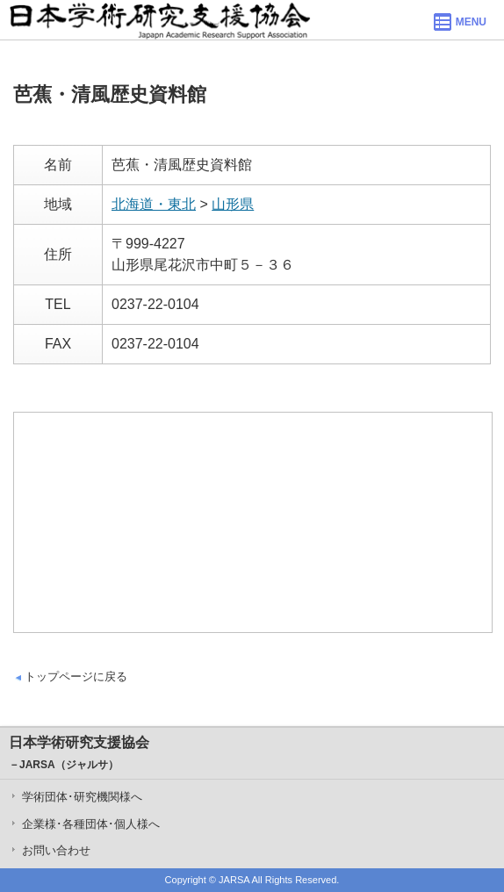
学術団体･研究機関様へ (82, 796)
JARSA (234, 879)
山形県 (233, 204)
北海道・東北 (154, 204)
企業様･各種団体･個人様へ (91, 824)
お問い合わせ (56, 850)
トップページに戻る (76, 676)
